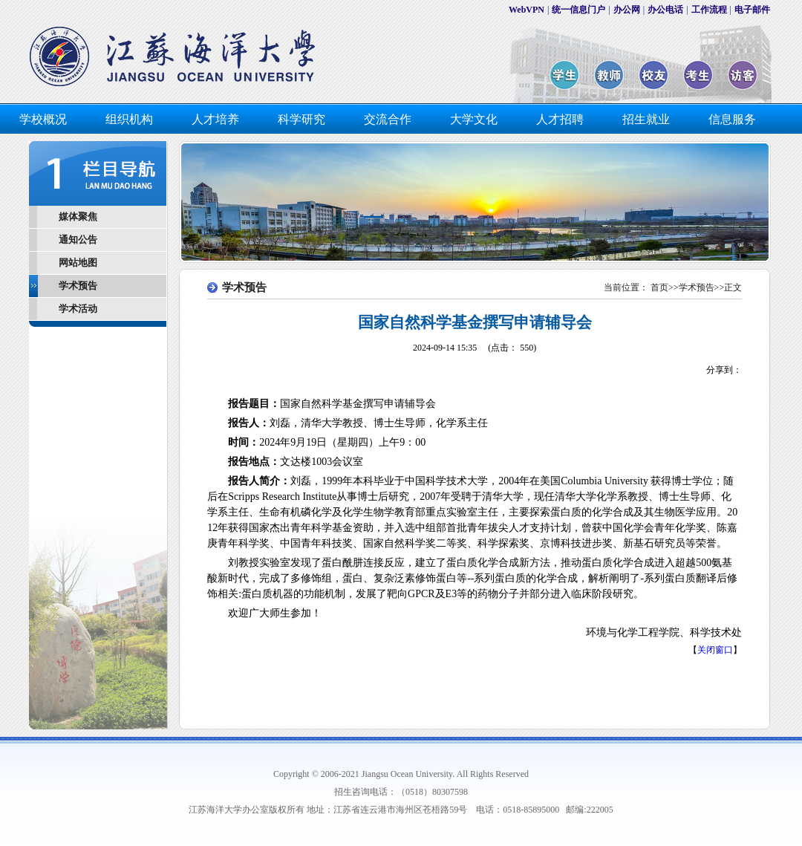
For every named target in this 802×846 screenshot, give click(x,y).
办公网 (626, 9)
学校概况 (43, 119)
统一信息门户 (578, 9)
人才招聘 (560, 119)
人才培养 (215, 119)
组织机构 (129, 119)
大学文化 (474, 119)
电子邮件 (752, 9)
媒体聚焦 (78, 216)
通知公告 (78, 239)
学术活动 (78, 308)
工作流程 (709, 9)
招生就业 (646, 119)
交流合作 (387, 119)
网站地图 (78, 262)
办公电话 (665, 9)
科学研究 (301, 119)
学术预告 (78, 285)
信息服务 (732, 119)
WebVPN (526, 9)
